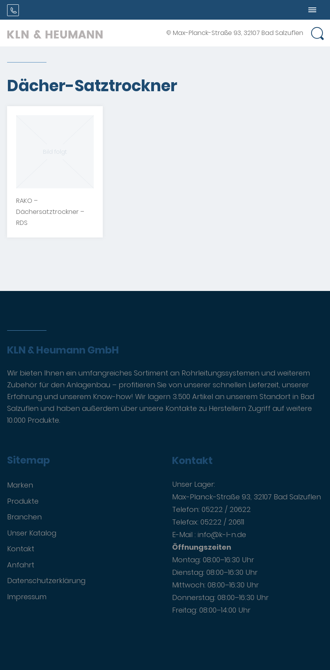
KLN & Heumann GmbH (63, 350)
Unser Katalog (31, 533)
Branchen (24, 517)
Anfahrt (20, 565)
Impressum (26, 597)
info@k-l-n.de (222, 534)
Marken (20, 485)
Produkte (23, 501)
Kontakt (20, 549)
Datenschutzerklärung (46, 580)
